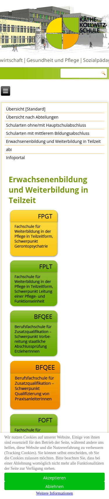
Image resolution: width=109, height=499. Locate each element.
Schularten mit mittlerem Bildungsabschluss (48, 133)
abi (9, 149)
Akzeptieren (54, 477)
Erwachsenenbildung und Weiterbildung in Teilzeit (53, 141)
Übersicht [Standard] (25, 109)
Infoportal (15, 157)
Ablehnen (54, 486)
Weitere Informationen (54, 493)
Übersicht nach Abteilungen (32, 117)
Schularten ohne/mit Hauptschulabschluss (46, 125)
